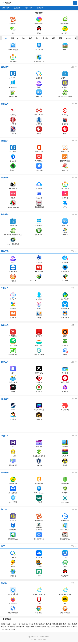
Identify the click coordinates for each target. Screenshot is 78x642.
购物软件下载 (65, 627)
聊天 (3, 546)
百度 (23, 38)
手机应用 (22, 624)
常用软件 (17, 8)
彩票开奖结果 (57, 624)
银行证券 (4, 104)
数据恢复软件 (10, 629)
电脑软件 (28, 8)
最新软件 (5, 8)
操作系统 (4, 214)
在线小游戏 (67, 624)
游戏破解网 (55, 627)
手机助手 (14, 624)
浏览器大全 (30, 627)
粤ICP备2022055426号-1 (39, 639)
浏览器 (4, 583)
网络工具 (4, 251)
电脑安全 (4, 473)
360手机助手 (5, 624)
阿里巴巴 (14, 38)
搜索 (75, 3)
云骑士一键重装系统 (42, 627)
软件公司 (40, 8)
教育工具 (4, 325)
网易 (30, 38)
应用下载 (29, 624)
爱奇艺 (45, 38)
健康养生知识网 (39, 624)
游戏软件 (4, 399)
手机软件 (4, 288)
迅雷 (60, 38)
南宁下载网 (20, 627)
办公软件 (4, 141)
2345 (5, 38)
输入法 (4, 509)
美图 (53, 38)
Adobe (68, 38)
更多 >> (74, 67)
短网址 (48, 624)
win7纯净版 (11, 627)
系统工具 (4, 436)
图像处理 (4, 178)
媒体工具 (4, 362)
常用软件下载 (44, 637)
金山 (37, 38)
